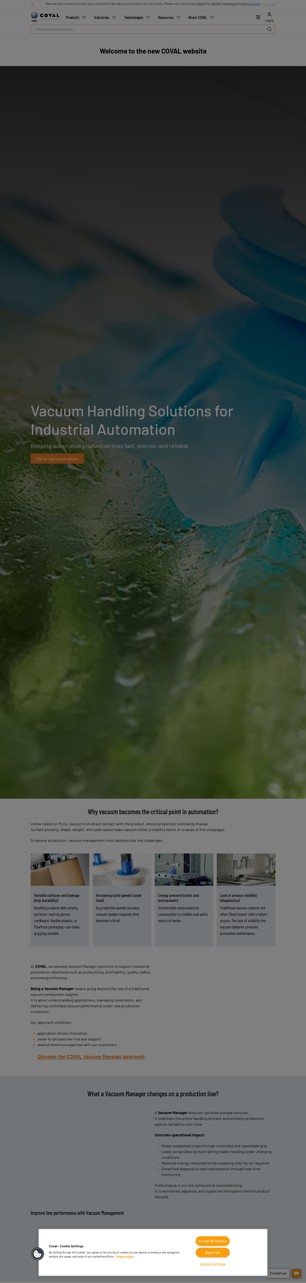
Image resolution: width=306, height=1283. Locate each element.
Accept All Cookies (213, 1241)
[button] (37, 1254)
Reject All (212, 1252)
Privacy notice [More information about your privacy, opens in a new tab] (125, 1256)
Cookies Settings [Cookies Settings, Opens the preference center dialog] (213, 1264)
